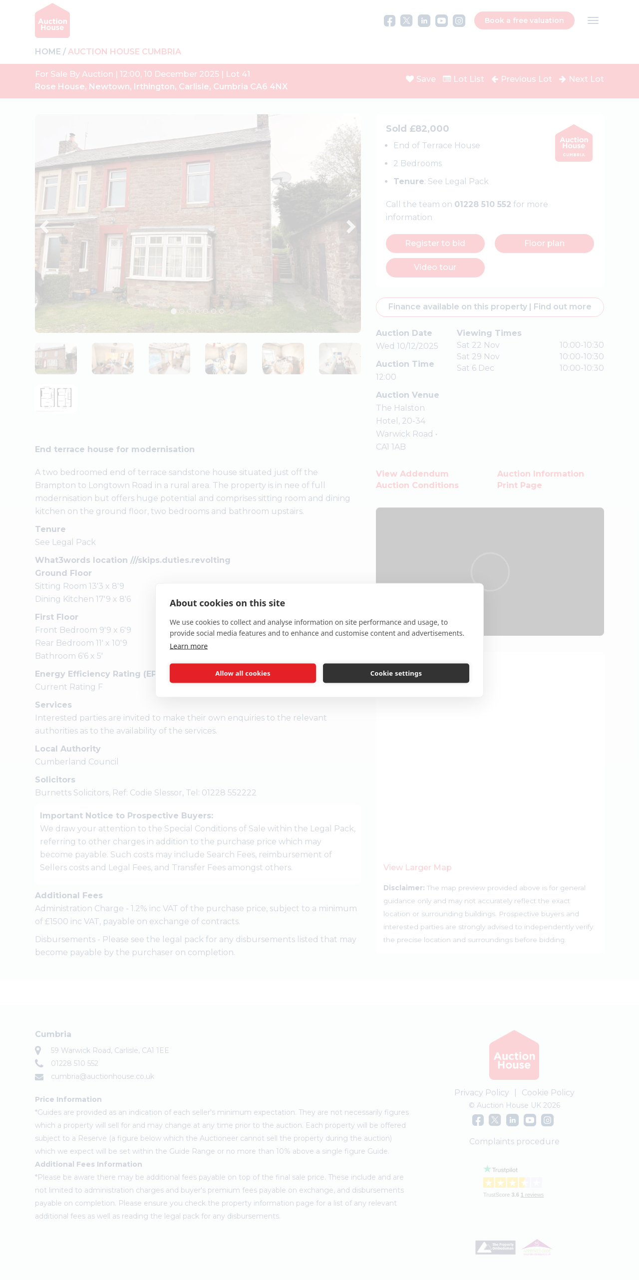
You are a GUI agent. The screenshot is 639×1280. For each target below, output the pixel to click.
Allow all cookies (243, 673)
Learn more (189, 645)
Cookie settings (396, 673)
